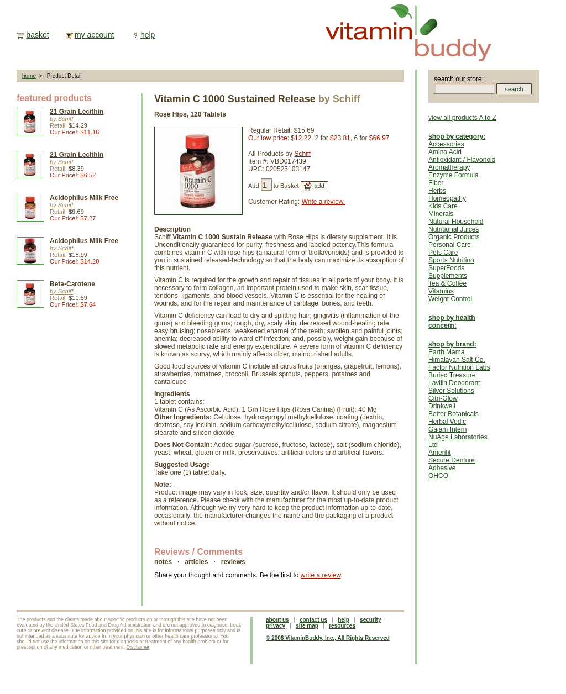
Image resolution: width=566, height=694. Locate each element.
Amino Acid (445, 152)
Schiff (302, 153)
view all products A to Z (462, 118)
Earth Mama (446, 352)
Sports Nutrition (451, 260)
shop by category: (456, 136)
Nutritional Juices (453, 229)
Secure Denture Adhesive (451, 464)
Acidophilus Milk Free (84, 198)
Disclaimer (138, 647)
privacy (275, 626)
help (147, 34)
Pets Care (443, 252)
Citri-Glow (443, 398)
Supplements (447, 276)
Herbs (437, 190)
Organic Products (454, 237)
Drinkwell (441, 406)
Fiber (435, 183)
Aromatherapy (449, 167)
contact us (313, 620)
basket (37, 34)
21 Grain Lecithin (76, 111)
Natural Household (455, 221)
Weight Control (450, 299)
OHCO (438, 476)
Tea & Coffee (447, 283)
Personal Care (449, 245)
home (29, 76)
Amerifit (439, 452)
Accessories (446, 144)
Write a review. (323, 202)
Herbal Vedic (447, 421)
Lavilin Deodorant (454, 383)
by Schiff (61, 118)
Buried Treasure (451, 375)
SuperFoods (446, 268)
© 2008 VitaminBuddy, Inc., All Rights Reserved (328, 638)
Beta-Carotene (72, 284)
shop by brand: (452, 344)
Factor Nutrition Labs (459, 367)
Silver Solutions (451, 391)
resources (342, 626)
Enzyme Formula (453, 175)
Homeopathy (447, 198)
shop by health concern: (451, 321)
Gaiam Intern (447, 429)
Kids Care (443, 206)
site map (307, 626)
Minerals (440, 214)
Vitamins (441, 291)
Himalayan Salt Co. (456, 360)
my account (94, 34)
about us (277, 620)
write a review (321, 575)
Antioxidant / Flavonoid (461, 160)
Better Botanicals (453, 414)
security (370, 620)
